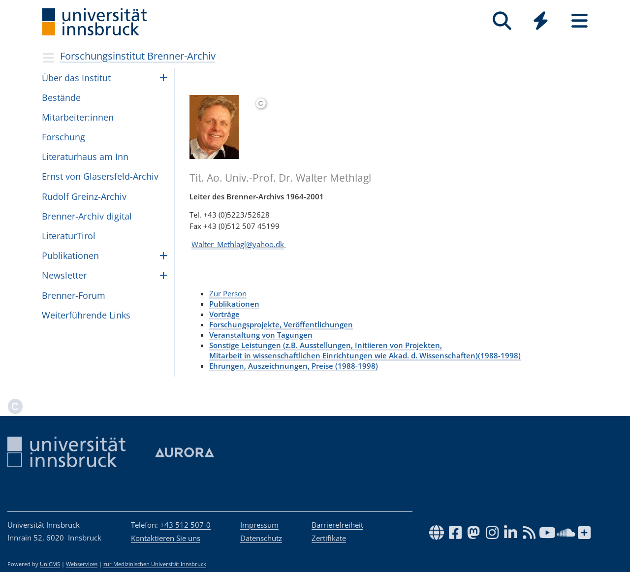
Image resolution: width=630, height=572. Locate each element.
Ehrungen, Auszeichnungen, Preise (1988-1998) (293, 366)
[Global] (540, 22)
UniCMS (50, 564)
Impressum (259, 525)
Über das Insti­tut (76, 78)
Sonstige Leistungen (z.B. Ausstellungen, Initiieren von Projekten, (325, 345)
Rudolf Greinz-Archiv (84, 196)
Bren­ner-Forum (73, 295)
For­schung (63, 137)
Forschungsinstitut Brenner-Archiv (138, 56)
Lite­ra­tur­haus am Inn (85, 156)
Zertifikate (329, 538)
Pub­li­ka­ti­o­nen (70, 255)
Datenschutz (261, 538)
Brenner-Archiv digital (87, 216)
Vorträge (224, 314)
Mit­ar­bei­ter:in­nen (78, 117)
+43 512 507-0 (185, 525)
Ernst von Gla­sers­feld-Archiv (100, 176)
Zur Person (228, 293)
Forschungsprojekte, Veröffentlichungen (281, 324)
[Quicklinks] (540, 20)
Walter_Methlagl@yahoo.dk (237, 244)
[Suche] (501, 20)
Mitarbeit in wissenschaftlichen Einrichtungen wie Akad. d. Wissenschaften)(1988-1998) (365, 355)
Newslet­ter (64, 275)
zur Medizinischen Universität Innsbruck (154, 564)
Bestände (61, 97)
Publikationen (234, 304)
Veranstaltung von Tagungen (261, 335)
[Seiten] (579, 20)
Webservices (81, 564)
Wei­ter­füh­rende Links (86, 315)
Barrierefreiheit (337, 525)
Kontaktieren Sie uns (165, 538)
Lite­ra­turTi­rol (68, 236)
